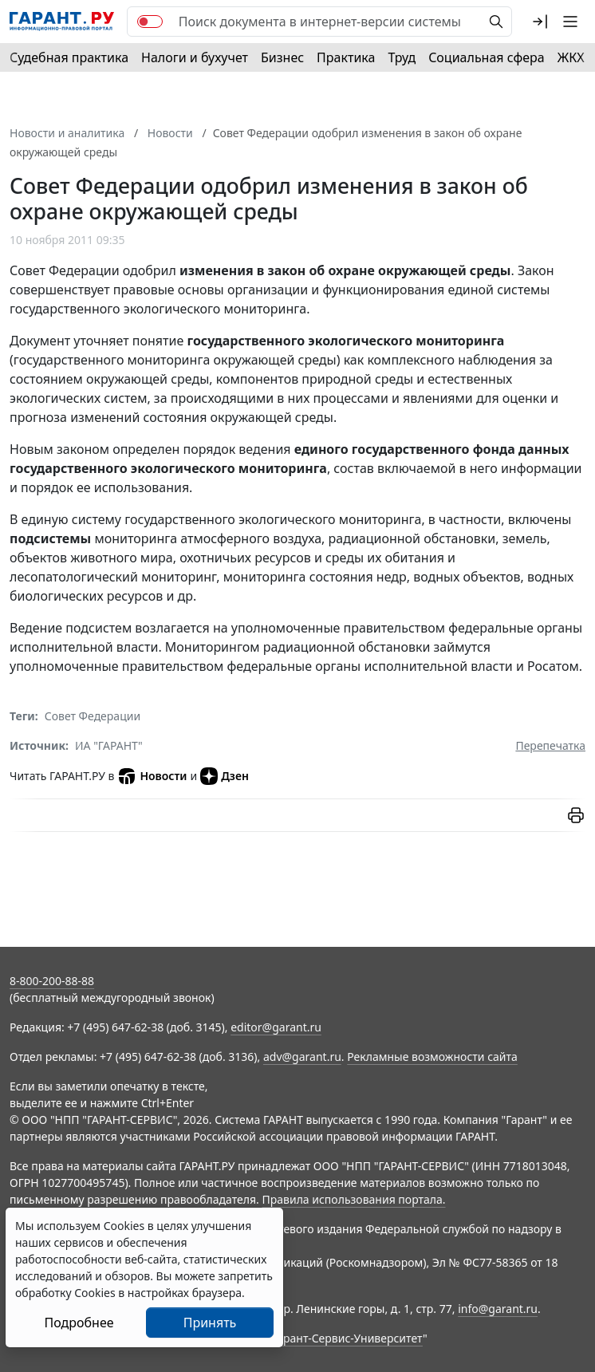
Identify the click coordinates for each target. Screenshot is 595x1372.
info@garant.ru (498, 1308)
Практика (346, 57)
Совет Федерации (92, 715)
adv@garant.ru (302, 1056)
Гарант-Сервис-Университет (347, 1338)
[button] (540, 21)
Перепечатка (550, 745)
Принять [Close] (210, 1322)
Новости (152, 776)
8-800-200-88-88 (52, 980)
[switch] (150, 21)
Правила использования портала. (353, 1199)
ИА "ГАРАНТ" (109, 745)
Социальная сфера (486, 57)
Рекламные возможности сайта (432, 1056)
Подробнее (78, 1322)
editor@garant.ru (276, 1027)
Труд (402, 57)
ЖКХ (571, 57)
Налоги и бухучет (194, 57)
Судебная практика (69, 57)
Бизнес (282, 57)
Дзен (224, 776)
